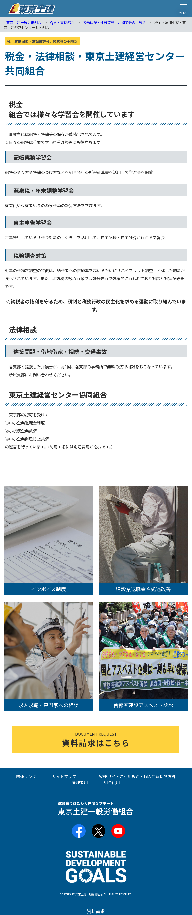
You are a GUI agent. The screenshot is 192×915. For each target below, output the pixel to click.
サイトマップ (64, 776)
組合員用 (112, 782)
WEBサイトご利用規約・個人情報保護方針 (137, 776)
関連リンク (26, 776)
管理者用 (80, 782)
